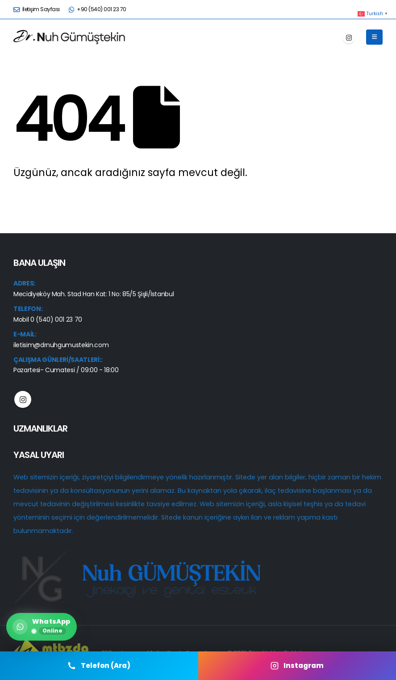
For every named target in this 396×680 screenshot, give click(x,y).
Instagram (22, 399)
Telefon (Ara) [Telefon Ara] (98, 665)
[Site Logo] (69, 37)
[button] (374, 37)
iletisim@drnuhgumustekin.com (60, 344)
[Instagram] (348, 37)
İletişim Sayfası (36, 9)
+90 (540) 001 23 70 (97, 9)
